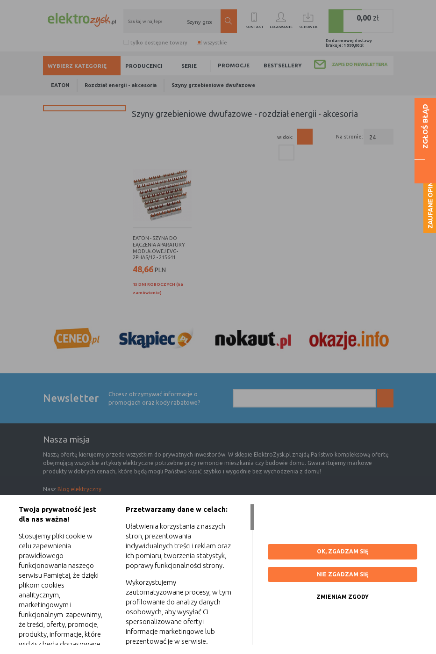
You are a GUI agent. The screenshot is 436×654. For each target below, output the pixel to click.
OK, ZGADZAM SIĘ (342, 551)
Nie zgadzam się (342, 574)
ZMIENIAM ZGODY (342, 597)
